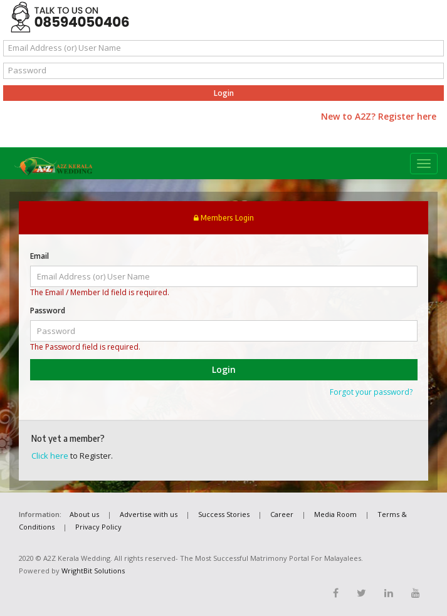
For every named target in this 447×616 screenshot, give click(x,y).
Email (39, 256)
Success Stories (224, 514)
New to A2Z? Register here (378, 116)
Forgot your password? (371, 392)
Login (224, 93)
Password (47, 310)
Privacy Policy (98, 526)
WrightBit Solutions (93, 570)
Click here (49, 455)
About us (84, 514)
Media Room (335, 514)
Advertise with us (148, 514)
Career (281, 514)
